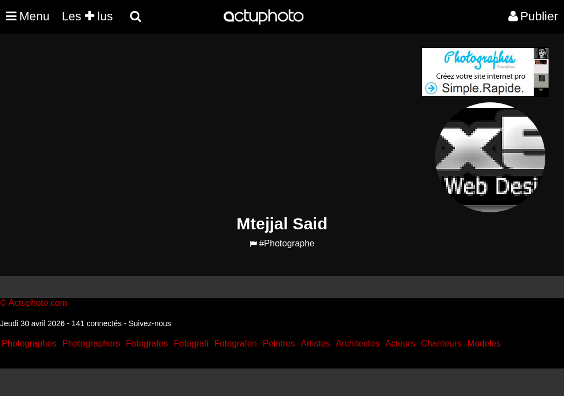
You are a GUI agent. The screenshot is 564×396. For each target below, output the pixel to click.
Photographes (29, 343)
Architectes (357, 343)
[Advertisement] (215, 124)
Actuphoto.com (37, 302)
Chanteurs (441, 343)
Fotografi (190, 343)
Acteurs (400, 343)
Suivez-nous (149, 323)
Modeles (483, 343)
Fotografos (147, 343)
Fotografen (235, 343)
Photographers (91, 343)
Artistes (315, 343)
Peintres (279, 343)
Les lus (87, 16)
